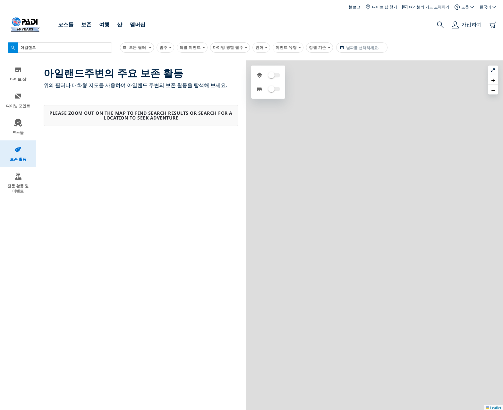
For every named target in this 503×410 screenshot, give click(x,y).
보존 (86, 24)
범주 (165, 47)
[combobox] (60, 47)
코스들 (65, 24)
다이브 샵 (18, 75)
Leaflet (493, 407)
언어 (261, 47)
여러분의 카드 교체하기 (425, 7)
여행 (104, 24)
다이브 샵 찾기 (381, 7)
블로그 (354, 7)
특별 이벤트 (192, 47)
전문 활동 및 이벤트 (18, 184)
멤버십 (137, 24)
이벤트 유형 (288, 47)
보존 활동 (18, 155)
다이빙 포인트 (18, 101)
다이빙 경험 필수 (230, 47)
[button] (493, 80)
